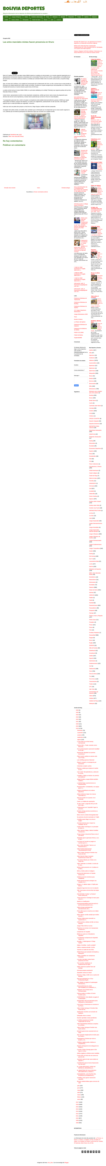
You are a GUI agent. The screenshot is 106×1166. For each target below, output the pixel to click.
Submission (92, 660)
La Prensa (98, 1138)
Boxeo (45, 19)
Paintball (91, 602)
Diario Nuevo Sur (85, 1143)
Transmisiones (93, 681)
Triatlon (91, 684)
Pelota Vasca (92, 619)
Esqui (90, 453)
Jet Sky (91, 513)
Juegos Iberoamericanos (95, 523)
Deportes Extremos (94, 423)
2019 (77, 726)
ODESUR (91, 595)
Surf (90, 666)
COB (90, 413)
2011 (77, 1116)
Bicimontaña (92, 383)
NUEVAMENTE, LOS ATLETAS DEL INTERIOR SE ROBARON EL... (86, 1074)
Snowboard (92, 653)
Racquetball (92, 635)
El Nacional (77, 1143)
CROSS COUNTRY (94, 418)
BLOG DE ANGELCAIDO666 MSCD (96, 117)
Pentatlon (91, 622)
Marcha (91, 566)
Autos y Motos (15, 19)
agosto (79, 739)
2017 (77, 1102)
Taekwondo (92, 668)
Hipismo (91, 498)
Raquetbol (71, 17)
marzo (79, 1094)
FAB (90, 458)
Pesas (90, 624)
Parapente (92, 610)
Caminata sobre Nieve (95, 405)
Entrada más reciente (9, 187)
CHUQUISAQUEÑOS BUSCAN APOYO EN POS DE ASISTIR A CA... (87, 904)
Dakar (26, 17)
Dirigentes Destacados (95, 436)
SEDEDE (91, 645)
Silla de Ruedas (93, 648)
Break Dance (92, 400)
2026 (77, 710)
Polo (90, 630)
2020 (77, 724)
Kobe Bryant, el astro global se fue (99, 255)
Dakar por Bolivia (96, 185)
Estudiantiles (92, 456)
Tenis (47, 17)
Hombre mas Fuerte (94, 508)
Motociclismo (92, 579)
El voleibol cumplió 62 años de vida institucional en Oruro (84, 81)
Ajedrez (86, 17)
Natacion (94, 17)
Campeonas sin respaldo (83, 931)
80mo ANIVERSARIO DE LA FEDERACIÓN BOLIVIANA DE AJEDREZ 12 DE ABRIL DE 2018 (81, 189)
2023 (77, 717)
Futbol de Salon (36, 19)
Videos (91, 695)
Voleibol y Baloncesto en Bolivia (95, 90)
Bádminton (92, 368)
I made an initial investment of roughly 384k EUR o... (79, 269)
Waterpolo (92, 703)
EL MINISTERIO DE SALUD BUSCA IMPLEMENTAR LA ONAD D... (86, 1071)
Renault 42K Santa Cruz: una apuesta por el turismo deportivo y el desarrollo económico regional (87, 42)
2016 (77, 1104)
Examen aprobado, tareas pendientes (87, 1017)
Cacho (91, 403)
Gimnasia (91, 486)
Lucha (90, 564)
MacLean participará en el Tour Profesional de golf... (85, 979)
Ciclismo (59, 19)
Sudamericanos (93, 663)
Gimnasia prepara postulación (85, 970)
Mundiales (92, 584)
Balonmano (92, 370)
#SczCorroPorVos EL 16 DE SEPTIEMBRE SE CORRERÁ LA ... (87, 986)
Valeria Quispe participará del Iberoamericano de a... (84, 908)
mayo (78, 1090)
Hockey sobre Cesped (95, 501)
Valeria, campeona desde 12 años (86, 947)
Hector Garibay (93, 496)
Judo (90, 518)
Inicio (38, 187)
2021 (77, 721)
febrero (79, 1097)
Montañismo (92, 577)
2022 (77, 719)
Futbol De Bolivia (96, 59)
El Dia (91, 1143)
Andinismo (92, 357)
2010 (77, 1118)
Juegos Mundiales (94, 527)
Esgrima (91, 451)
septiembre (80, 737)
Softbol (91, 655)
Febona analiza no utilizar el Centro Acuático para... (86, 994)
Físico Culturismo (93, 464)
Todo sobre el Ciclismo (95, 296)
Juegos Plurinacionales (95, 540)
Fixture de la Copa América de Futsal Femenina (99, 166)
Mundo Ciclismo (78, 319)
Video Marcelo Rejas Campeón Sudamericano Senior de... (85, 857)
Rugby (79, 17)
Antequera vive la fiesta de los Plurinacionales (85, 990)
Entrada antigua (66, 187)
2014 (77, 1109)
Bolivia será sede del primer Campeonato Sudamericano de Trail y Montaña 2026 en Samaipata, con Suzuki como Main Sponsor (88, 47)
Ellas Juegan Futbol (96, 162)
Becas (90, 376)
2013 (77, 1111)
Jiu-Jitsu (91, 515)
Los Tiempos (81, 1141)
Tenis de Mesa (93, 673)
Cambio (101, 1141)
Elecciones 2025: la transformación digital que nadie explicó (96, 121)
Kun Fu (91, 558)
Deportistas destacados (95, 430)
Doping (91, 440)
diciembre (80, 730)
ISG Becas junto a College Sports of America (81, 204)
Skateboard (92, 650)
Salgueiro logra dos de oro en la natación (87, 888)
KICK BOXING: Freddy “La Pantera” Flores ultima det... (86, 894)
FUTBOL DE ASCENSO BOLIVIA (96, 208)
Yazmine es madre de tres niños (85, 949)
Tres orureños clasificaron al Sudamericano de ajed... (84, 963)
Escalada (91, 446)
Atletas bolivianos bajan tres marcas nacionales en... (86, 794)
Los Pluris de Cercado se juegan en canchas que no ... (86, 842)
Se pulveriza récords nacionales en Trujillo (88, 817)
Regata (91, 637)
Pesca (90, 627)
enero (79, 1099)
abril (78, 1092)
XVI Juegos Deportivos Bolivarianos (80, 311)
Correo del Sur (94, 1141)
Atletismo (55, 17)
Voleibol (91, 698)
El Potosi (87, 1141)
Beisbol (63, 17)
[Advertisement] (53, 27)
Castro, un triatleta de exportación (86, 801)
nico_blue (50, 1162)
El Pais (92, 1139)
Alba (90, 352)
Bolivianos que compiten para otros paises (95, 392)
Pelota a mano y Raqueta (95, 615)
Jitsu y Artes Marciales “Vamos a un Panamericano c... (86, 845)
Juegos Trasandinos (94, 548)
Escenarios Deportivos (95, 448)
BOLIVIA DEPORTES (24, 9)
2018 (77, 728)
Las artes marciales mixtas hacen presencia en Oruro (86, 960)
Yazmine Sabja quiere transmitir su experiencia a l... (86, 919)
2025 (77, 712)
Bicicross (91, 381)
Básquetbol (92, 373)
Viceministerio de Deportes (93, 692)
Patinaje (91, 613)
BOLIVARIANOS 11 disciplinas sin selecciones (81, 97)
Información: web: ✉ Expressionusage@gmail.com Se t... (80, 285)
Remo (90, 640)
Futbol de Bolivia (78, 335)
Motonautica (92, 582)
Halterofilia (92, 493)
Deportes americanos (94, 250)
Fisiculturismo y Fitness (95, 466)
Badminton (92, 365)
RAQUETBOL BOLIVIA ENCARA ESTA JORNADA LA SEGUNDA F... (87, 1001)
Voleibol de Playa (93, 701)
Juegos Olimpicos (16, 17)
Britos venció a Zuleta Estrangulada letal (87, 814)
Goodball (91, 491)
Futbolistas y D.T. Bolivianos (96, 139)
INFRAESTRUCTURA (95, 510)
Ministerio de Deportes (95, 569)
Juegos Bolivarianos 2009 (81, 314)
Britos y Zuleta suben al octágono (86, 871)
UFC (90, 686)
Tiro (90, 676)
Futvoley (91, 480)
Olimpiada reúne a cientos (84, 1015)
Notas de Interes (93, 590)
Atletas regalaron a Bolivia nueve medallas (88, 1053)
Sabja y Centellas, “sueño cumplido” (86, 945)
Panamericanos (93, 605)
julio (78, 1085)
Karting (91, 553)
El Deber (96, 1139)
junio (78, 1088)
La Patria (80, 1139)
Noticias (91, 592)
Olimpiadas (26, 19)
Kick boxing (92, 556)
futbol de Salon (93, 478)
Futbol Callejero (93, 473)
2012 (77, 1113)
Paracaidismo (92, 608)
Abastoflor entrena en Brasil (84, 972)
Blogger (66, 1162)
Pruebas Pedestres (94, 632)
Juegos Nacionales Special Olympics (94, 530)
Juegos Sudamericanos (95, 544)
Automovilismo (93, 363)
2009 (77, 1120)
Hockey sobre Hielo (94, 505)
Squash (91, 658)
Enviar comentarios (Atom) (41, 192)
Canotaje (91, 408)
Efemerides (92, 443)
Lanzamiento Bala (94, 561)
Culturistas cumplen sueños (84, 766)
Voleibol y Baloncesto (37, 17)
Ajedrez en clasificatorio (83, 901)
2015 (77, 1106)
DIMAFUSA (92, 434)
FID (90, 461)
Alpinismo (91, 355)
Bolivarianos (92, 388)
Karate (91, 551)
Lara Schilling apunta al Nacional (85, 760)
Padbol (91, 597)
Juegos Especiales (94, 520)
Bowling (91, 395)
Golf (52, 19)
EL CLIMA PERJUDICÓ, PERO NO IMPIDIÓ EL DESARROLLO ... (86, 1067)
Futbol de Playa (93, 475)
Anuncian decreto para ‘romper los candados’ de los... (86, 823)
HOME (6, 17)
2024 (77, 714)
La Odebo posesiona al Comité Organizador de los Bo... (85, 1020)
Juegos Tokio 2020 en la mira (84, 925)
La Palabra (86, 1139)
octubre (79, 735)
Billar (90, 386)
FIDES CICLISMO (79, 332)
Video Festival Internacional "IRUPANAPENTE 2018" (84, 849)
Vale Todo (91, 689)
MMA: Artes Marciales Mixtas (16, 136)
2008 (77, 1122)
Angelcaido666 (78, 337)
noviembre (80, 732)
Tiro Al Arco (92, 679)
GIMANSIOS (92, 483)
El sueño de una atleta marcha (84, 172)
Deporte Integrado (94, 421)
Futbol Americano (93, 470)
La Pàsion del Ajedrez (79, 322)
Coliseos (91, 416)
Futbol (6, 19)
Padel (90, 600)
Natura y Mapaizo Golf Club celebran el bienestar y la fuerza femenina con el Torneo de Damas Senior (88, 51)
